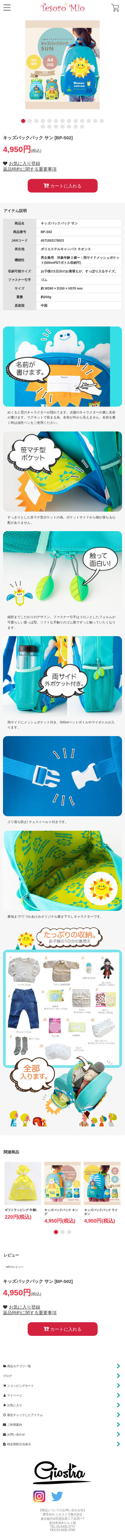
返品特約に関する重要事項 (30, 169)
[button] (7, 7)
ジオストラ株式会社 (69, 1514)
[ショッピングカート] (115, 8)
